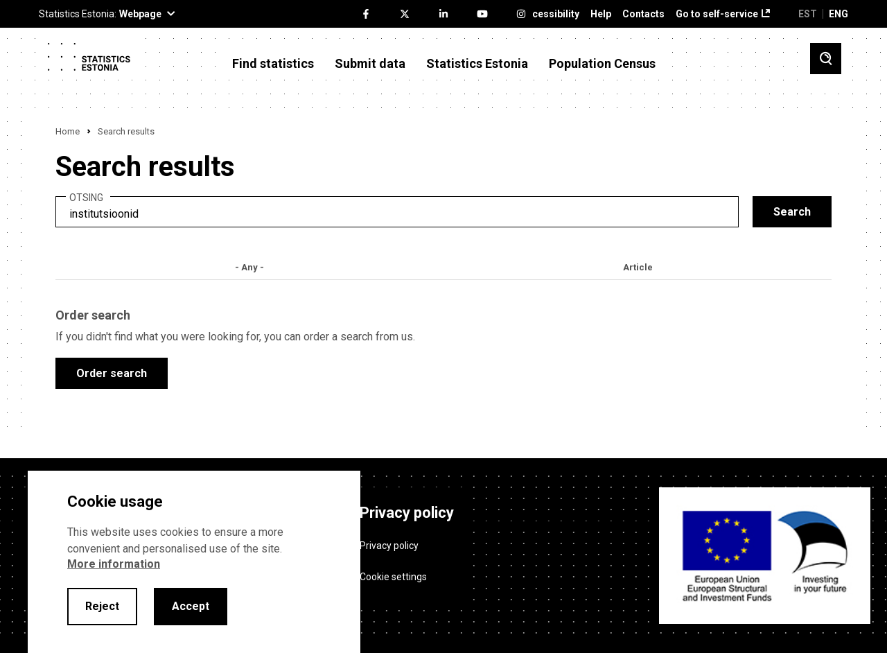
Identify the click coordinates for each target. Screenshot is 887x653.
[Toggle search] (825, 58)
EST (807, 13)
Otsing (86, 198)
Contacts (643, 14)
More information (113, 564)
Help (600, 14)
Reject (102, 606)
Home (67, 131)
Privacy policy (389, 545)
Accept (190, 606)
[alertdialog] (194, 562)
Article (638, 267)
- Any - (249, 267)
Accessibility (549, 14)
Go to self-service (717, 14)
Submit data (370, 64)
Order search (111, 373)
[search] (397, 211)
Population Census (602, 64)
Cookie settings (393, 576)
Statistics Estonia (477, 64)
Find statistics (273, 64)
